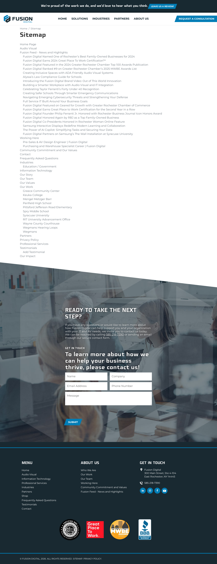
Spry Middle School (36, 211)
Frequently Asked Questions (39, 158)
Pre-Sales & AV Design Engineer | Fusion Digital (55, 142)
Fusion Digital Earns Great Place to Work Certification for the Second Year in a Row (79, 109)
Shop (25, 495)
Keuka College (33, 195)
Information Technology (36, 170)
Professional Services (34, 244)
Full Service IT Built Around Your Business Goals (55, 101)
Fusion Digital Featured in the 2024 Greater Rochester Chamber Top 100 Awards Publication (85, 64)
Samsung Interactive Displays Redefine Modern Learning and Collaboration (74, 125)
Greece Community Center (41, 191)
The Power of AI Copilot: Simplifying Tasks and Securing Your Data (67, 130)
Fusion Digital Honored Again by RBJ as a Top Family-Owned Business (71, 117)
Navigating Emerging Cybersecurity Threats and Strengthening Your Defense (75, 97)
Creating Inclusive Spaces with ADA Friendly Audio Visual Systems (68, 73)
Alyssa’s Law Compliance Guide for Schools (52, 77)
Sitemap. (78, 558)
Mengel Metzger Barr (37, 199)
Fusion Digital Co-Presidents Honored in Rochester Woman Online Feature (74, 121)
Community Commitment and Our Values (48, 150)
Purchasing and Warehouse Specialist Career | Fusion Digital (64, 146)
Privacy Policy (29, 239)
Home (62, 18)
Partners (121, 18)
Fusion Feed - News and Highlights (44, 52)
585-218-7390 (115, 334)
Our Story (26, 174)
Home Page (28, 44)
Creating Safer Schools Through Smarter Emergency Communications (70, 93)
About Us (141, 18)
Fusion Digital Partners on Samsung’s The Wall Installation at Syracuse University (78, 134)
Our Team (26, 178)
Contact (25, 154)
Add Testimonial (34, 252)
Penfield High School (37, 203)
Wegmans (30, 231)
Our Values (27, 182)
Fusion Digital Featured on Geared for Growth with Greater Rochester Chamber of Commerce (86, 105)
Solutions (79, 18)
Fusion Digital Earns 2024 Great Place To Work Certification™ (64, 60)
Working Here (29, 138)
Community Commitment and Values (104, 487)
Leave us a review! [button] (162, 6)
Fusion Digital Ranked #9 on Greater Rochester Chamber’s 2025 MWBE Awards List (80, 68)
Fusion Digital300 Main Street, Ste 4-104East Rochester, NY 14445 (160, 473)
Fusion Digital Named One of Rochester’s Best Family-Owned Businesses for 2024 (79, 56)
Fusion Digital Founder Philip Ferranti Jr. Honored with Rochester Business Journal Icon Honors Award (92, 113)
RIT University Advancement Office (46, 219)
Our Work (26, 187)
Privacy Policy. (92, 558)
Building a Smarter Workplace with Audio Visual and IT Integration (68, 85)
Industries (101, 18)
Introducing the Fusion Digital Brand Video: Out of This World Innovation (72, 81)
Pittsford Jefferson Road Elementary (47, 207)
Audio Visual (28, 48)
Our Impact (27, 256)
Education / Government (39, 166)
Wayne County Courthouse (41, 223)
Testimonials (28, 248)
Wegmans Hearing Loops (40, 227)
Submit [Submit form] (73, 422)
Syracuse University (36, 215)
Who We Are (88, 470)
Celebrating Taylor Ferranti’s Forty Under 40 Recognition (61, 89)
